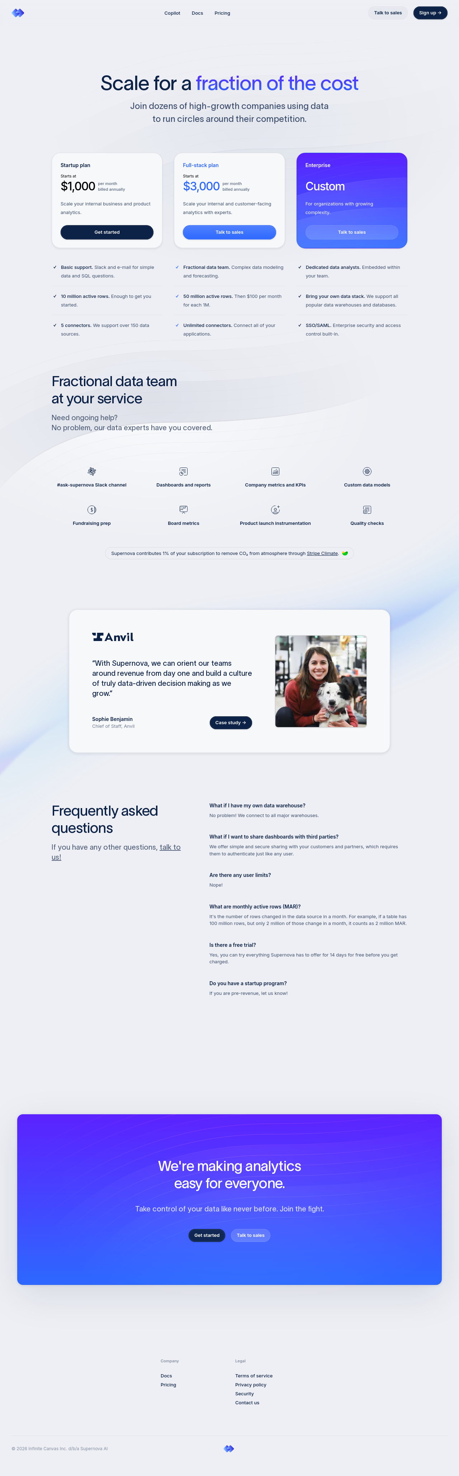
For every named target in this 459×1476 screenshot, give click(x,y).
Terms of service (254, 1375)
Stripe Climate (322, 553)
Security (244, 1393)
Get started (107, 232)
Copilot (172, 13)
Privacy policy (250, 1384)
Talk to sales (388, 12)
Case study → (231, 722)
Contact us (247, 1402)
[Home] (18, 13)
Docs (197, 13)
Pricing (222, 13)
